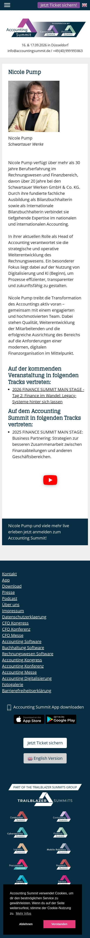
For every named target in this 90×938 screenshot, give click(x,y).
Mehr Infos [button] (23, 913)
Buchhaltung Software (23, 647)
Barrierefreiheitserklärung (26, 690)
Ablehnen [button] (26, 924)
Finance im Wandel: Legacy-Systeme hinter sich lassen (48, 395)
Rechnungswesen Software (27, 653)
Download (12, 586)
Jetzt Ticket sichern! (59, 5)
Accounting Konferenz (23, 666)
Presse (8, 592)
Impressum (13, 610)
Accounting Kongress (22, 660)
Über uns (10, 604)
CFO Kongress (15, 623)
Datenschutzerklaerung (24, 617)
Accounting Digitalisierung (27, 678)
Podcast (9, 598)
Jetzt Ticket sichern (45, 743)
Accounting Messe (19, 672)
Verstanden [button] (59, 924)
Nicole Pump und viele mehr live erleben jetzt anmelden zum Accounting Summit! (38, 532)
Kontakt (9, 574)
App (6, 580)
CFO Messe (12, 635)
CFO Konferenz (16, 629)
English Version (45, 758)
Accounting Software (21, 641)
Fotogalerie (12, 684)
